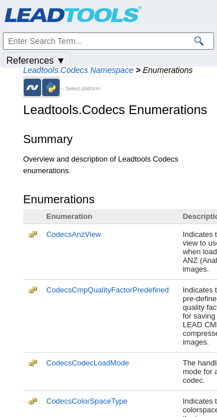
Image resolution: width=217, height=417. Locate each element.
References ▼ (35, 60)
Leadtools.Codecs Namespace (78, 70)
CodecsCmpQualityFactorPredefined (107, 290)
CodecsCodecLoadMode (87, 363)
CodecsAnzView (73, 234)
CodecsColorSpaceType (86, 401)
